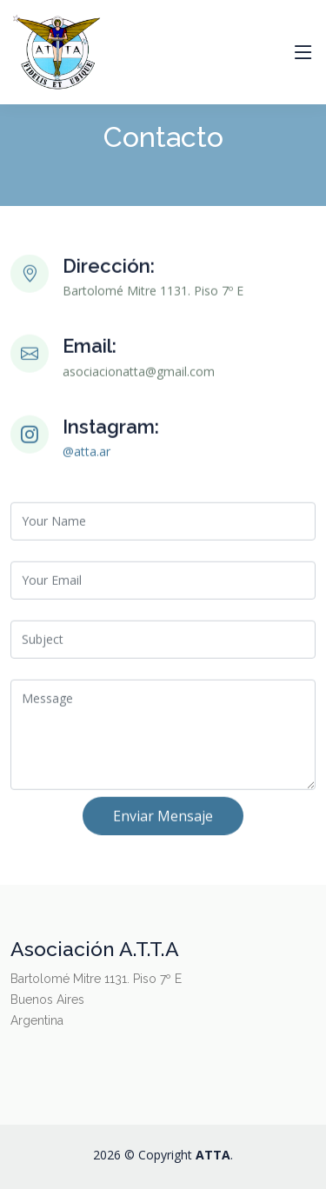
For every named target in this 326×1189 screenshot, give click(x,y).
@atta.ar (86, 457)
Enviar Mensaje (163, 822)
